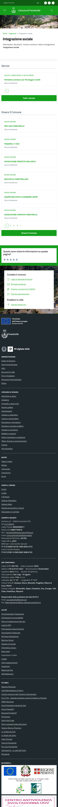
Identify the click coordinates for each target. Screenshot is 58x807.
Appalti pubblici (7, 407)
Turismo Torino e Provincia (11, 728)
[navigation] (4, 10)
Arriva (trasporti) (7, 709)
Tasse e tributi (6, 461)
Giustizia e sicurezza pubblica (12, 426)
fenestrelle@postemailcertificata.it (19, 532)
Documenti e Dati (8, 372)
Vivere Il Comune (29, 233)
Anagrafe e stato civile (10, 403)
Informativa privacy (8, 647)
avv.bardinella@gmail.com (17, 599)
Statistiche (5, 666)
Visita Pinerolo (6, 739)
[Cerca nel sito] (52, 10)
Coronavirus (5, 472)
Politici (3, 383)
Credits (4, 658)
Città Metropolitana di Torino (12, 690)
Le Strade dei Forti (8, 731)
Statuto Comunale (8, 644)
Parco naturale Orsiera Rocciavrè (14, 724)
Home (5, 33)
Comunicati (5, 468)
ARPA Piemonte (7, 701)
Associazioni (10, 121)
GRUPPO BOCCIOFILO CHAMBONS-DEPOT (21, 196)
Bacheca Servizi (7, 640)
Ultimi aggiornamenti (9, 662)
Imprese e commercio (9, 429)
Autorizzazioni (6, 411)
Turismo (4, 444)
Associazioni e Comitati (10, 511)
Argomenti (12, 33)
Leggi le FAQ (6, 625)
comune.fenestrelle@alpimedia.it (19, 535)
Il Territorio (5, 496)
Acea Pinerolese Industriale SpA (13, 705)
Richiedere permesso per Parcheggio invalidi (22, 79)
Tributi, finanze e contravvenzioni (14, 441)
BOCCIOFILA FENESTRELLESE (16, 179)
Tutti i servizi (29, 98)
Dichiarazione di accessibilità (12, 617)
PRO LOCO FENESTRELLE (14, 126)
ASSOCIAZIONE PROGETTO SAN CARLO (20, 161)
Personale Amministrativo (11, 379)
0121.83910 (9, 524)
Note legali (5, 651)
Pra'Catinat (5, 716)
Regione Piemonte (8, 686)
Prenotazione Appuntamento (12, 629)
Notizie (4, 465)
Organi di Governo (8, 360)
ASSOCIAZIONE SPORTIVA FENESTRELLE (20, 214)
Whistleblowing (7, 673)
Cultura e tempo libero (10, 418)
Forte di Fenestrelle (8, 742)
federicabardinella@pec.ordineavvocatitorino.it (23, 602)
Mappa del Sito (7, 670)
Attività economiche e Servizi (12, 508)
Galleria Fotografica (8, 500)
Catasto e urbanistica (9, 414)
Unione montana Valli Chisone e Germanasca (18, 694)
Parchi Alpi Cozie (7, 720)
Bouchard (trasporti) (9, 713)
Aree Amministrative (9, 364)
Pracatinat (5, 754)
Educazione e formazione (11, 422)
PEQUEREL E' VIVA (11, 143)
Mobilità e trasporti (8, 433)
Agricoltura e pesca (8, 396)
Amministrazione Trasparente (12, 614)
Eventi (3, 489)
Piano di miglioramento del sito (13, 621)
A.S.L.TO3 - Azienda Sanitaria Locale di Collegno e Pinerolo (24, 698)
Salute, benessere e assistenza (19, 75)
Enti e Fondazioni (8, 375)
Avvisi (3, 476)
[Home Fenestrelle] (24, 10)
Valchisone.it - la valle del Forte (13, 750)
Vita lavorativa (7, 448)
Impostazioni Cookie (9, 655)
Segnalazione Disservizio (10, 632)
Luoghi (4, 493)
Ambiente (5, 399)
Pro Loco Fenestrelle (9, 746)
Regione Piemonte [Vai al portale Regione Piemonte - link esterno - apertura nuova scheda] (8, 3)
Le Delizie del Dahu (8, 735)
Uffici (3, 368)
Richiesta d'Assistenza (10, 636)
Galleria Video (6, 504)
